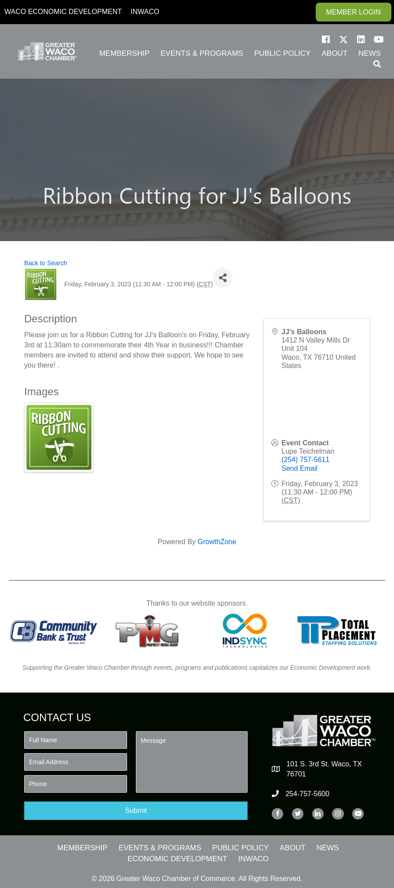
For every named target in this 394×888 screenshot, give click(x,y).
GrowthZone (216, 541)
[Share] (223, 278)
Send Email (299, 468)
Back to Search (45, 263)
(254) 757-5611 (305, 459)
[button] (325, 39)
